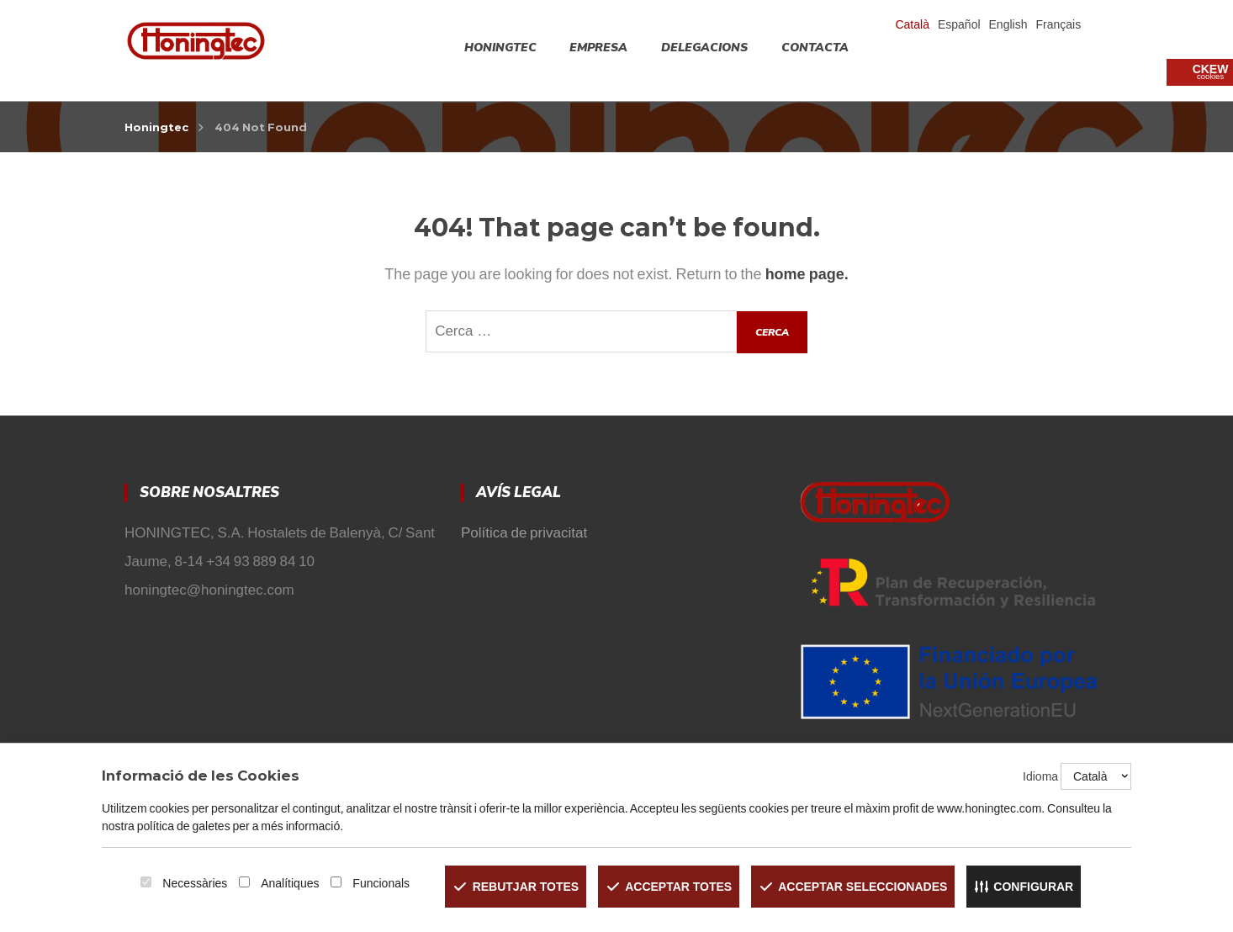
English (1008, 24)
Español (959, 24)
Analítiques (290, 883)
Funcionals (381, 883)
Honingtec (156, 127)
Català (912, 24)
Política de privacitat (524, 533)
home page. (807, 274)
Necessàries (194, 883)
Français (1058, 24)
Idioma (1040, 776)
